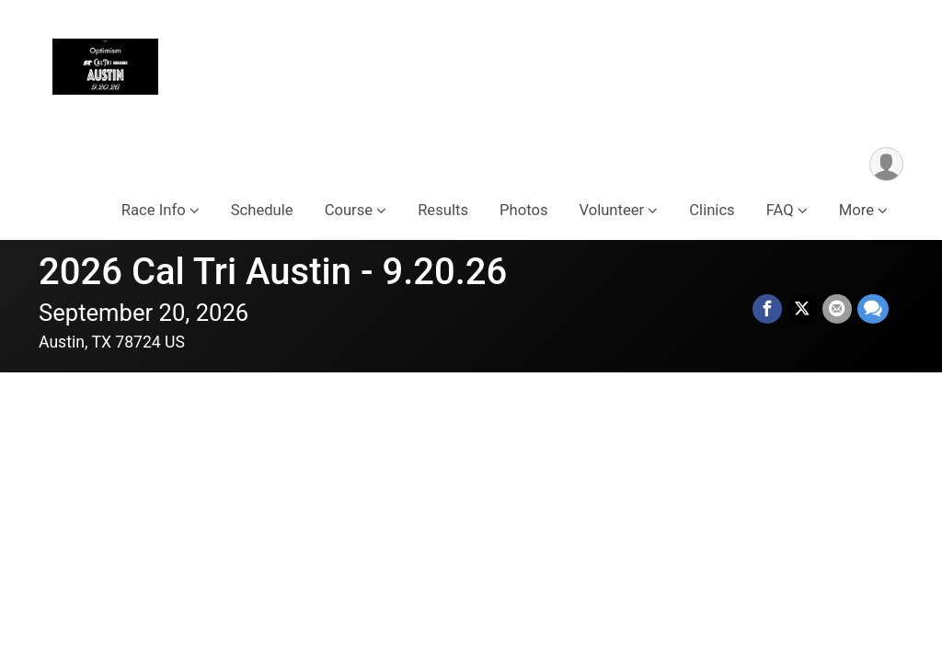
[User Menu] (886, 164)
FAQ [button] (780, 210)
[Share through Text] (873, 309)
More (856, 210)
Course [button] (349, 210)
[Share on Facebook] (767, 309)
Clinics (711, 210)
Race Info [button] (153, 210)
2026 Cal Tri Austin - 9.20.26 (273, 271)
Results (443, 210)
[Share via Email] (837, 309)
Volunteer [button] (611, 210)
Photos (523, 210)
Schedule (262, 210)
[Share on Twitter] (802, 309)
